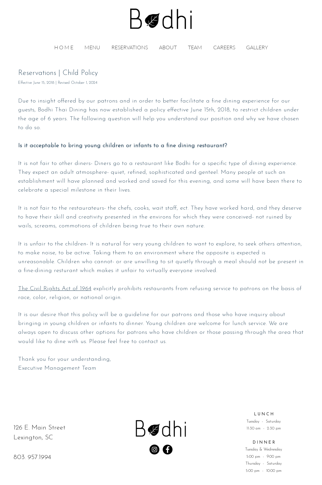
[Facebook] (167, 449)
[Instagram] (154, 449)
